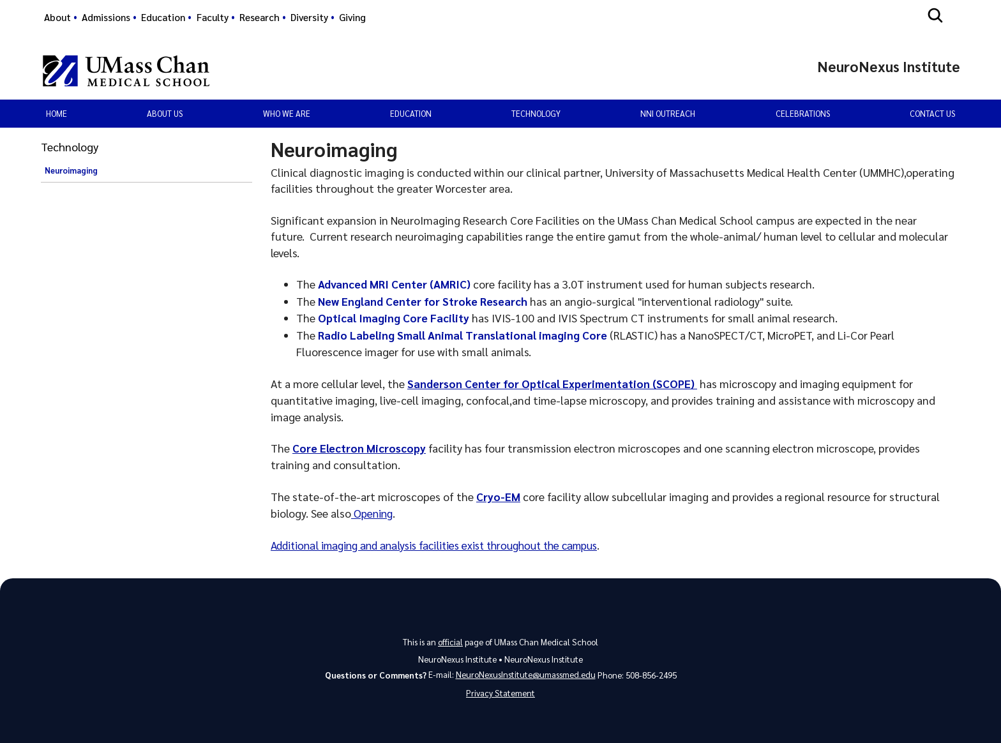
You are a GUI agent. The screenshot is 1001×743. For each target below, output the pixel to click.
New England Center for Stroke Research (424, 301)
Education (163, 17)
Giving (352, 17)
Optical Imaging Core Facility (394, 317)
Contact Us (932, 113)
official (450, 639)
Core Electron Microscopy (360, 447)
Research (259, 17)
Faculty (213, 17)
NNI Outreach (667, 113)
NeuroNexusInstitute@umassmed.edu (526, 673)
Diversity (309, 17)
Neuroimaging (71, 170)
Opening (373, 511)
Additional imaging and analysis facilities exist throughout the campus (444, 543)
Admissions (106, 17)
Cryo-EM (498, 495)
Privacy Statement (500, 692)
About (57, 17)
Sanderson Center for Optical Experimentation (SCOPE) (554, 383)
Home (56, 113)
